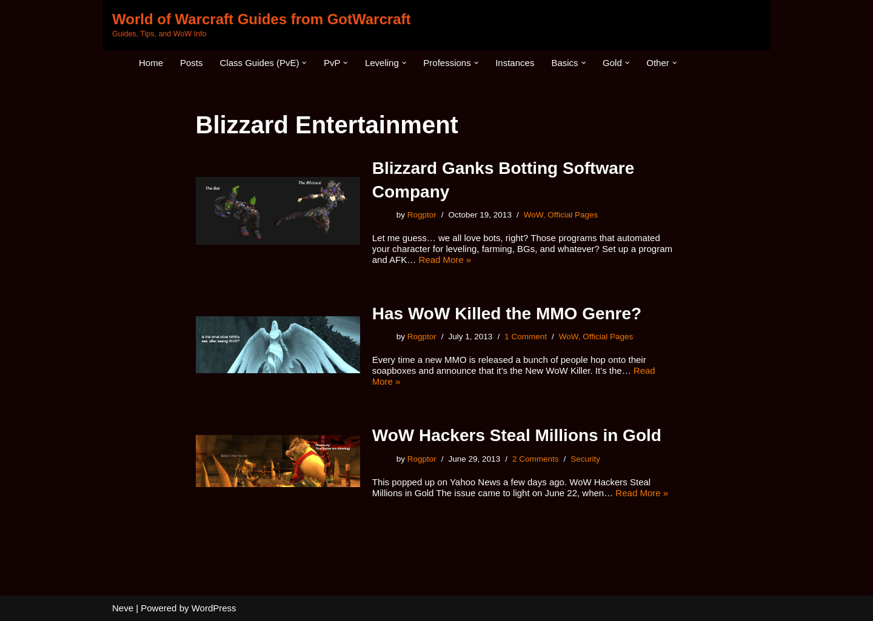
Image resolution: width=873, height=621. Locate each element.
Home (151, 63)
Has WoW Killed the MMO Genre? (506, 313)
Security (585, 458)
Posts (191, 63)
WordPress (214, 608)
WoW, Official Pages (561, 214)
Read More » (444, 259)
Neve (122, 608)
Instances (514, 63)
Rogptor (421, 214)
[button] (304, 63)
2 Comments (535, 458)
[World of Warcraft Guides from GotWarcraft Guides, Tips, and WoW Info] (261, 25)
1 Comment (525, 336)
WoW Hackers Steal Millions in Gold (516, 435)
